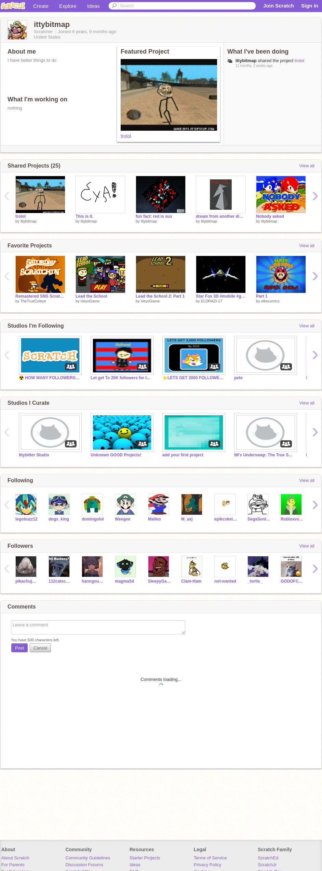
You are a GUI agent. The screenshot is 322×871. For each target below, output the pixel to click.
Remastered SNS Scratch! (40, 296)
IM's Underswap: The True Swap (265, 455)
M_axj (186, 519)
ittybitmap (29, 221)
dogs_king (59, 519)
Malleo (154, 519)
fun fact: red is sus (154, 216)
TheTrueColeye (33, 301)
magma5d (124, 581)
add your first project (182, 455)
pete (238, 377)
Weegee (122, 519)
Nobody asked (270, 216)
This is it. (84, 216)
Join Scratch (278, 6)
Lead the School (91, 296)
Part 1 (261, 296)
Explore (68, 6)
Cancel (40, 648)
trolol (126, 136)
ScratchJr (267, 864)
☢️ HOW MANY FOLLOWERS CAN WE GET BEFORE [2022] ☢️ (49, 377)
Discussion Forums (84, 864)
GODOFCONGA (292, 581)
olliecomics (270, 301)
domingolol (93, 519)
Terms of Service (210, 857)
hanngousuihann (93, 581)
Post (19, 648)
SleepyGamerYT (159, 581)
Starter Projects (145, 857)
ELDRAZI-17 (211, 301)
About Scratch (15, 857)
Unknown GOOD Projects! (116, 455)
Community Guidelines (87, 857)
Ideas (93, 6)
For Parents (13, 864)
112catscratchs (60, 581)
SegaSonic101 (258, 519)
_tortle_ (254, 581)
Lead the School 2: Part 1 (160, 296)
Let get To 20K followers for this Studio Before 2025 (121, 377)
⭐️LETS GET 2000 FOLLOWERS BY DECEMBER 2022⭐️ (193, 377)
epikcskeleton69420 (225, 519)
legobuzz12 (26, 519)
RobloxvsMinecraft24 (292, 519)
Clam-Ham (191, 581)
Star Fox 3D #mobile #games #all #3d (221, 296)
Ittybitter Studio (34, 455)
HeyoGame (90, 301)
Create (41, 6)
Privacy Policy (208, 864)
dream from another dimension (221, 216)
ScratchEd (268, 857)
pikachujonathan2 (26, 581)
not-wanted (225, 581)
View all (306, 165)
